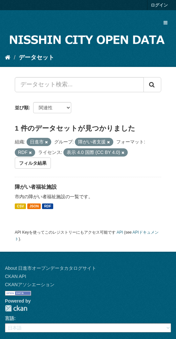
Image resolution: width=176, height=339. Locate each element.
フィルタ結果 (33, 163)
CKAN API (15, 276)
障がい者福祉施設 (36, 187)
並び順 (22, 107)
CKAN (16, 308)
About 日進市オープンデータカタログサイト (50, 268)
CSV (20, 206)
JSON (34, 206)
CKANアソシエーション (30, 284)
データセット (36, 57)
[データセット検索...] (79, 84)
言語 (9, 318)
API (120, 232)
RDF (47, 206)
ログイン (159, 5)
